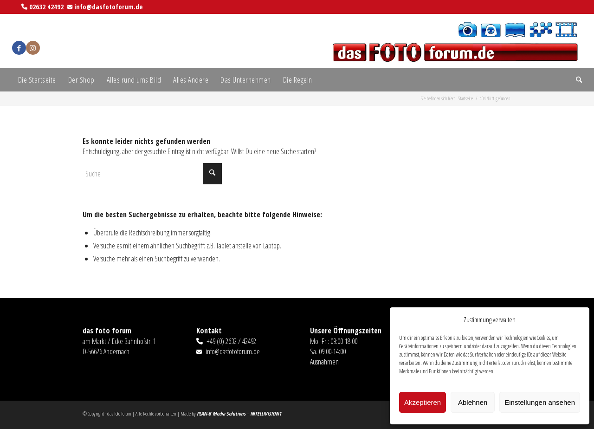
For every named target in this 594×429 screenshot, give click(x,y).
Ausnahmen (324, 362)
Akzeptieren (422, 402)
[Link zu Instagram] (33, 48)
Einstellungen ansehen (539, 402)
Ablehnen (472, 402)
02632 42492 (46, 6)
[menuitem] (37, 79)
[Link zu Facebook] (19, 48)
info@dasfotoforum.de (108, 6)
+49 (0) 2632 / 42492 (231, 341)
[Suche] (576, 79)
